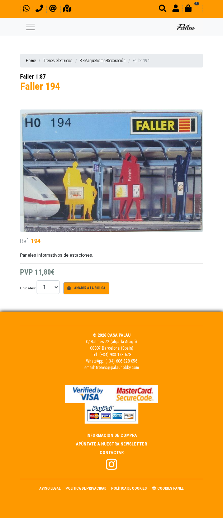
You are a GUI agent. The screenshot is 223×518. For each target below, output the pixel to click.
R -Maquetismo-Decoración (102, 60)
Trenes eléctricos (57, 60)
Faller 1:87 (33, 76)
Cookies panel (168, 488)
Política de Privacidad (86, 488)
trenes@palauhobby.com (117, 367)
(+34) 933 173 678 (115, 354)
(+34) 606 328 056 (121, 361)
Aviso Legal (50, 488)
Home (31, 60)
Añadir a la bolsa (86, 288)
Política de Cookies (129, 488)
